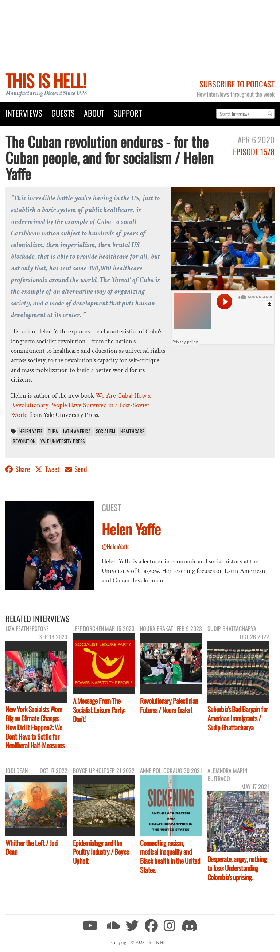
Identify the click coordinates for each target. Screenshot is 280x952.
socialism (105, 431)
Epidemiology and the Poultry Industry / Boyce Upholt (101, 852)
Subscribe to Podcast (237, 84)
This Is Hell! (45, 80)
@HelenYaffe (116, 546)
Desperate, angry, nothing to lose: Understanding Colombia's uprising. (237, 868)
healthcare (132, 431)
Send (76, 469)
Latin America (77, 431)
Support (127, 113)
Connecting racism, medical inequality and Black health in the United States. (170, 856)
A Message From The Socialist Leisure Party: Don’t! (99, 709)
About (94, 113)
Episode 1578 (254, 151)
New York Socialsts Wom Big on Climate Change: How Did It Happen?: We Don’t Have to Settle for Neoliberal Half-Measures (34, 727)
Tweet (48, 469)
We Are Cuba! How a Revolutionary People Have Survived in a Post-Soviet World (81, 405)
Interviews (23, 113)
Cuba (53, 431)
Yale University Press (62, 441)
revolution (24, 441)
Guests (63, 113)
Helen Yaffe (31, 431)
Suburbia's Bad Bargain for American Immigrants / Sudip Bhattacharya (237, 718)
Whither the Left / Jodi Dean (31, 847)
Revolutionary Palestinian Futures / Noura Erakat (169, 705)
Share (18, 469)
